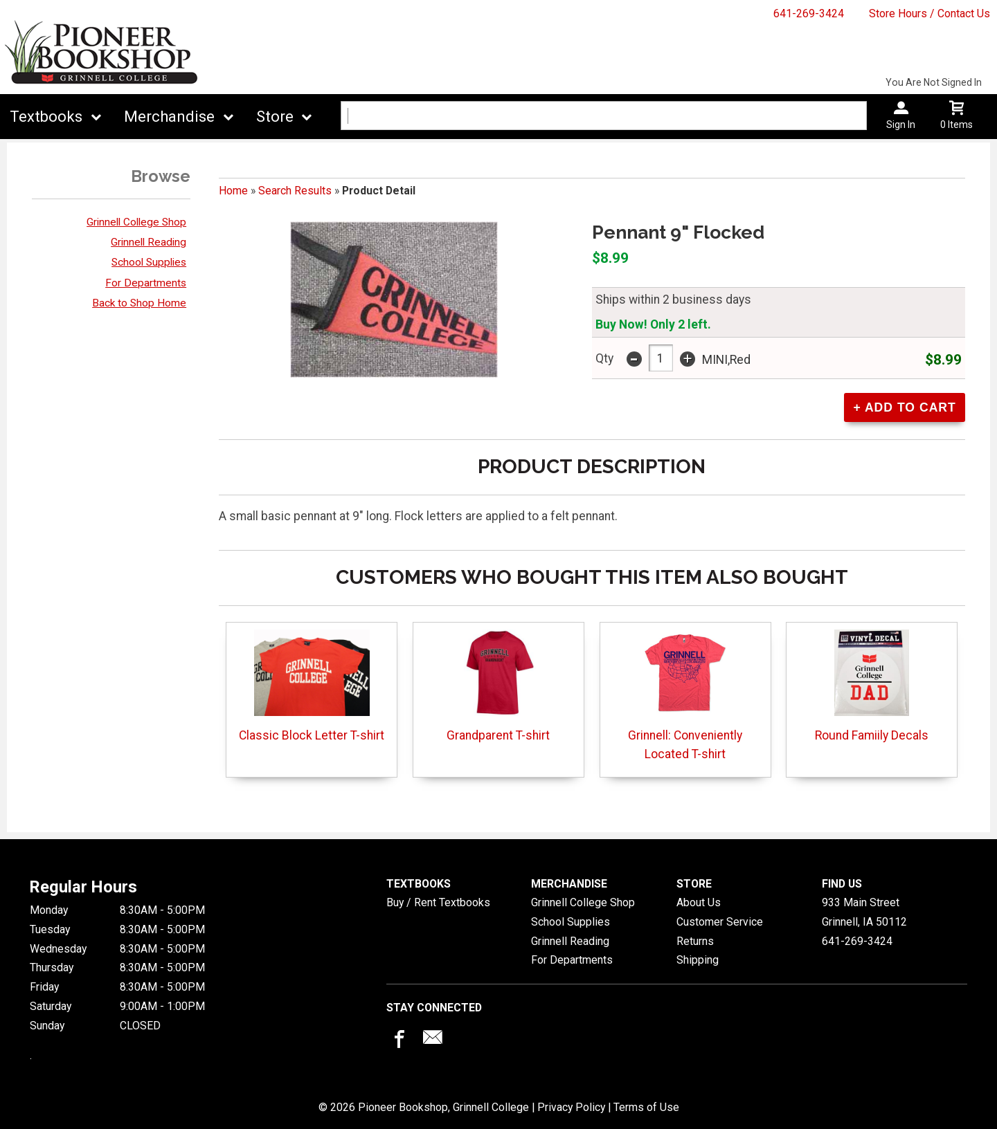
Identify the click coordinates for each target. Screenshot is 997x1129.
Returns (695, 941)
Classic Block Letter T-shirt (311, 686)
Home (233, 190)
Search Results (295, 190)
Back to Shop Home (139, 303)
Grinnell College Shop (136, 222)
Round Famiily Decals (871, 686)
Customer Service (719, 921)
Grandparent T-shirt (498, 686)
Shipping (697, 959)
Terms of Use (646, 1107)
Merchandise (169, 116)
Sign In (900, 124)
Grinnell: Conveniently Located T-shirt (685, 695)
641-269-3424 (808, 13)
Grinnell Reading (148, 242)
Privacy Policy (571, 1107)
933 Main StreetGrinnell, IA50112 (864, 912)
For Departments (145, 283)
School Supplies (148, 262)
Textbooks (46, 116)
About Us (698, 902)
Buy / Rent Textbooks (438, 902)
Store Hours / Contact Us (929, 13)
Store (275, 116)
